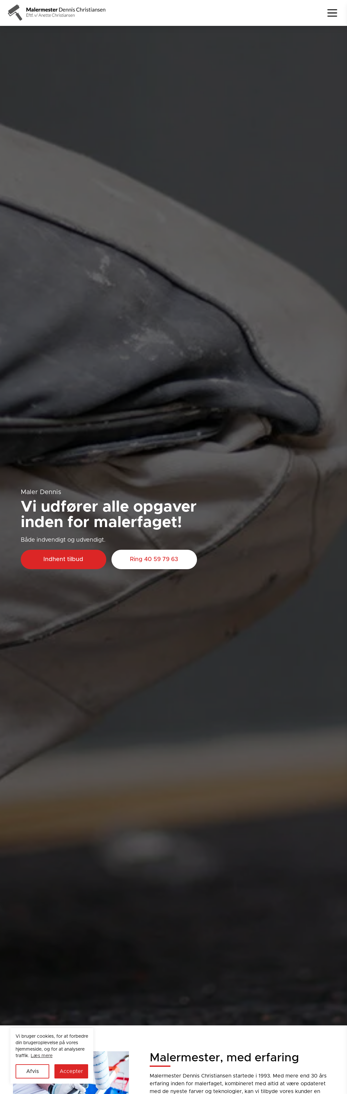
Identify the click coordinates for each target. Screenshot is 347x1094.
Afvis (32, 1071)
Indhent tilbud (63, 559)
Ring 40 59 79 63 (154, 559)
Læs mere (41, 1056)
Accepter (71, 1071)
